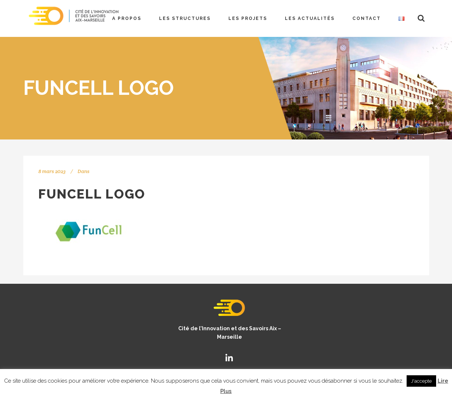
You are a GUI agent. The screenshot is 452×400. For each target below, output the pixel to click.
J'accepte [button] (421, 381)
